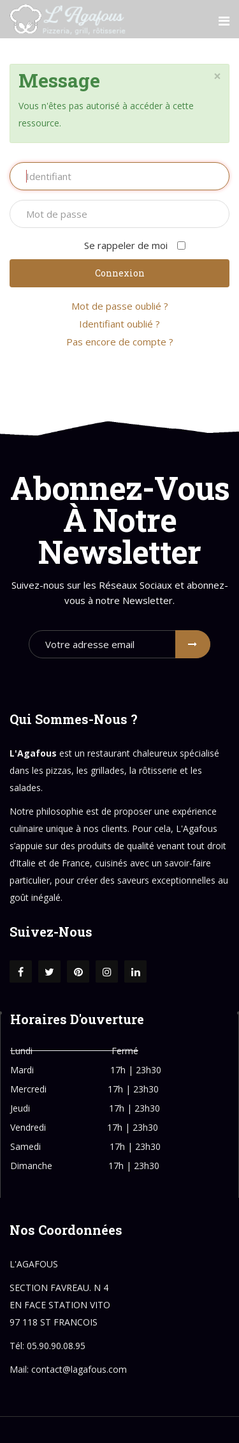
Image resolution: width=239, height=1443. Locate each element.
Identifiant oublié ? (119, 323)
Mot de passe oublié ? (119, 305)
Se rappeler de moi (119, 245)
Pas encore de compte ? (119, 341)
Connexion (120, 273)
